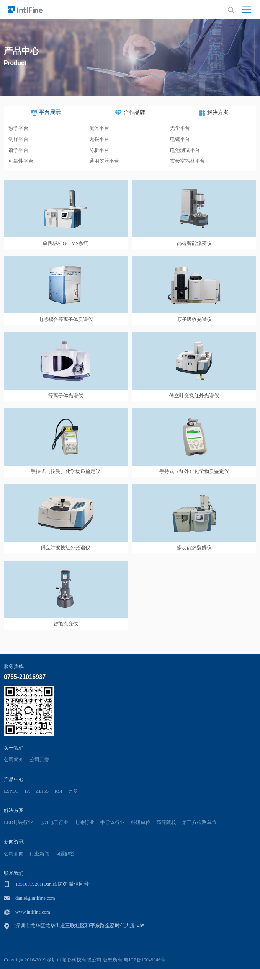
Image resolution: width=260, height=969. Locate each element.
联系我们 (14, 873)
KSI (58, 791)
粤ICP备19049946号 (144, 959)
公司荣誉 (39, 759)
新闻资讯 (14, 842)
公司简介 (14, 759)
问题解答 (65, 853)
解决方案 (14, 810)
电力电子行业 (54, 822)
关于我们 (14, 748)
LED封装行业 (18, 822)
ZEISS (42, 791)
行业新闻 (39, 853)
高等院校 (166, 822)
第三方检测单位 (199, 822)
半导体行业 (112, 822)
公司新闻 (14, 853)
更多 (73, 791)
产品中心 (14, 779)
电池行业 (84, 822)
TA (27, 791)
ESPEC (11, 791)
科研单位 (140, 822)
